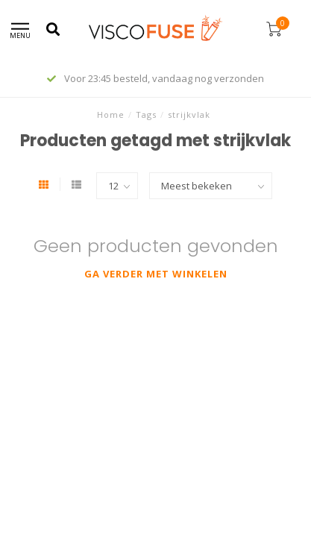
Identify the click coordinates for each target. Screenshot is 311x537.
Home (111, 114)
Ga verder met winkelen (155, 273)
